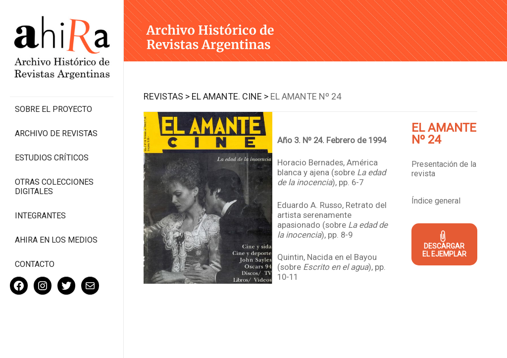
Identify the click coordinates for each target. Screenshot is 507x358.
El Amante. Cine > (230, 96)
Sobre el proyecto (53, 109)
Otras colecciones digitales (54, 186)
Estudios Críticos (52, 157)
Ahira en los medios (56, 240)
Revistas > (167, 96)
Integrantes (40, 215)
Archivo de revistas (56, 133)
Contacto (34, 264)
